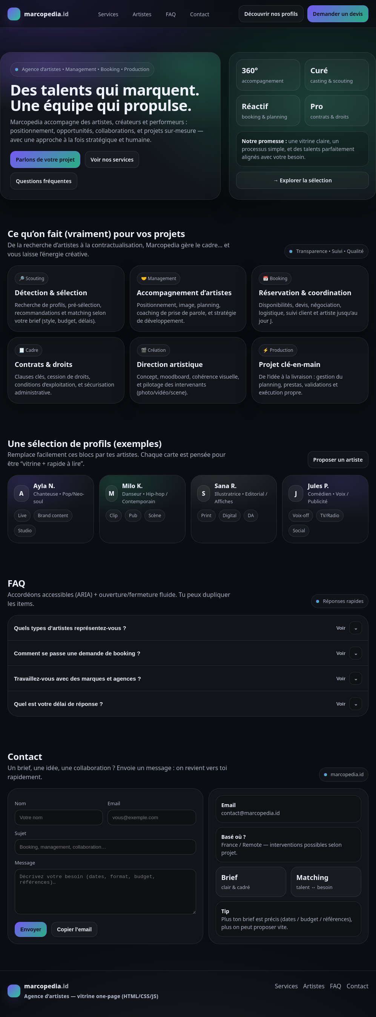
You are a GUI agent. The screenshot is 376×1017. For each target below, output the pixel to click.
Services (108, 14)
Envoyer (30, 929)
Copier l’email (74, 929)
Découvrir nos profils (271, 13)
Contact (199, 14)
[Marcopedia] (38, 14)
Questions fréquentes (44, 181)
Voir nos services (112, 159)
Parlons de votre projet (45, 159)
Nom (20, 803)
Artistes (142, 14)
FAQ (171, 14)
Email (113, 803)
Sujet (20, 833)
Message (25, 862)
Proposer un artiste (338, 459)
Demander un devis (338, 13)
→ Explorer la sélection (302, 180)
